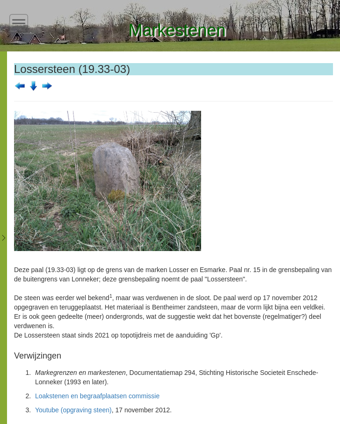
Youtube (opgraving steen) (73, 410)
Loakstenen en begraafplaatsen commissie (97, 396)
